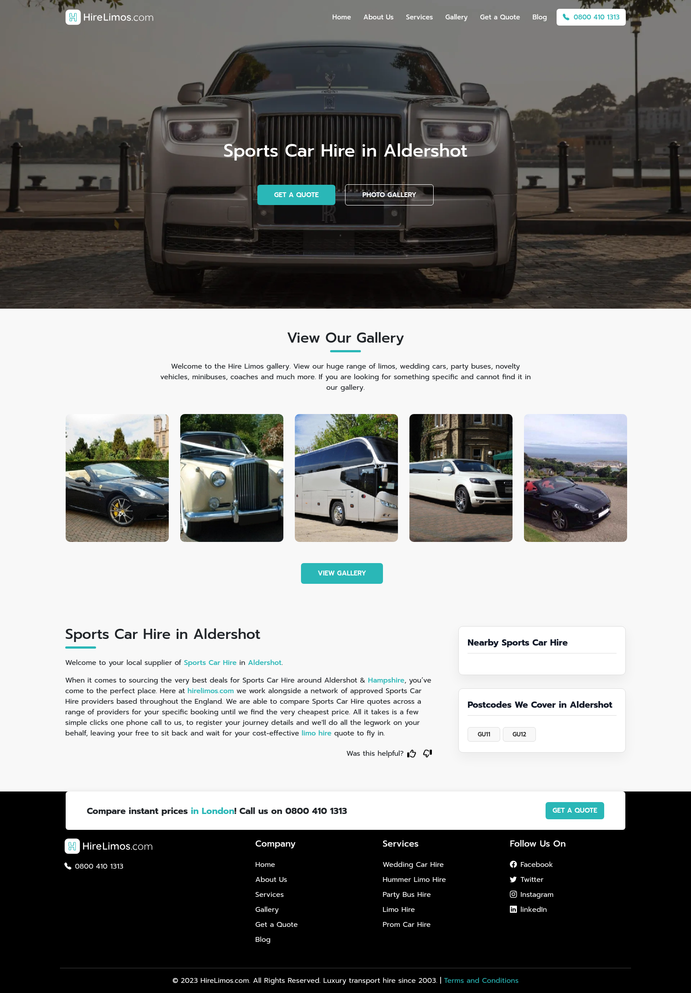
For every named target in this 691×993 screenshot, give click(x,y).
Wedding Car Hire (413, 864)
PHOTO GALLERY (389, 195)
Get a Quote (500, 17)
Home (341, 17)
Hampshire (386, 680)
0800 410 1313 (591, 17)
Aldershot (265, 662)
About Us (379, 17)
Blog (539, 17)
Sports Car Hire (210, 662)
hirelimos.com (211, 691)
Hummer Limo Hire (414, 879)
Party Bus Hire (407, 894)
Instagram (532, 894)
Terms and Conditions (481, 980)
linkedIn (528, 909)
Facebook (531, 864)
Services (419, 17)
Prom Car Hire (407, 924)
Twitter (526, 879)
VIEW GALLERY (342, 573)
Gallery (457, 17)
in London (212, 811)
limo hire (317, 733)
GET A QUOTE (296, 195)
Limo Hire (399, 909)
